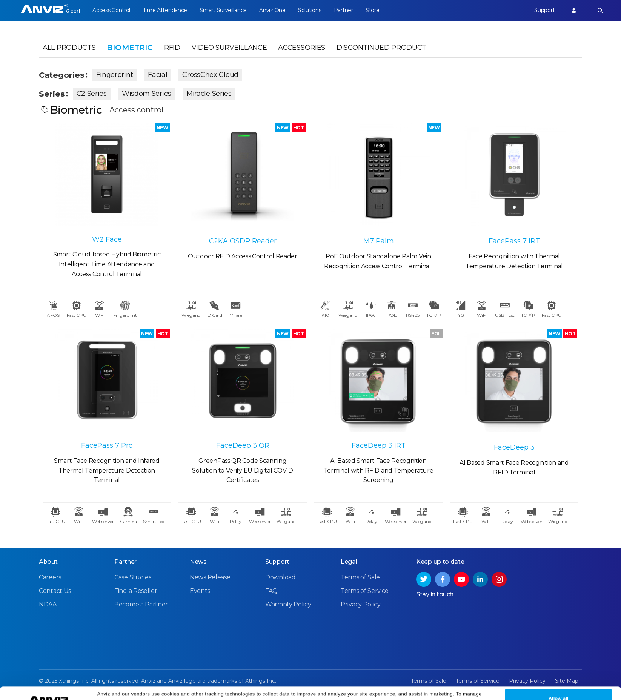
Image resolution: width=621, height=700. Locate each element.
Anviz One (272, 10)
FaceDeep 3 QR (242, 445)
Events (200, 590)
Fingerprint (114, 75)
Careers (50, 577)
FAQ (271, 590)
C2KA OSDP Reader (243, 241)
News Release (210, 577)
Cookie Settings (179, 689)
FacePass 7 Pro (107, 445)
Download (280, 577)
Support (544, 10)
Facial (157, 75)
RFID (172, 47)
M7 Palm (378, 241)
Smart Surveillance (223, 10)
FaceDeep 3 (514, 447)
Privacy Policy (431, 689)
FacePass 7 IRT (514, 241)
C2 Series (92, 93)
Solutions (309, 10)
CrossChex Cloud (210, 75)
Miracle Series (209, 93)
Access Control (111, 10)
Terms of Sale (360, 577)
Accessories (301, 47)
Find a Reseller (135, 590)
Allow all (559, 685)
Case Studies (132, 577)
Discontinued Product (381, 47)
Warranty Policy (288, 604)
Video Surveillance (229, 47)
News (198, 561)
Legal (349, 561)
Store (373, 10)
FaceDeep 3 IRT (379, 445)
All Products (69, 47)
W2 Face (107, 239)
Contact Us (55, 590)
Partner (343, 10)
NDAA (48, 604)
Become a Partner (141, 604)
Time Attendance (165, 10)
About (48, 561)
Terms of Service (365, 590)
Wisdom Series (146, 93)
